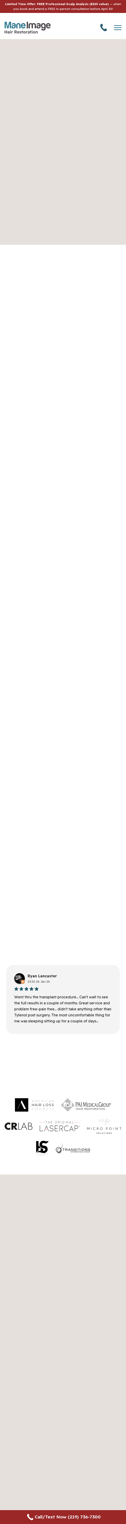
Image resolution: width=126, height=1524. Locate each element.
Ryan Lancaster (42, 976)
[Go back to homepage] (28, 28)
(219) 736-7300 (103, 27)
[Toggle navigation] (118, 27)
